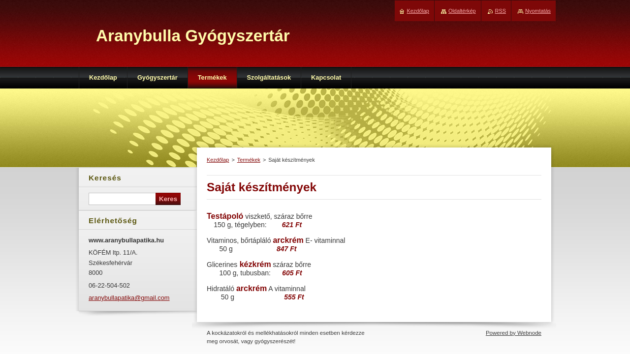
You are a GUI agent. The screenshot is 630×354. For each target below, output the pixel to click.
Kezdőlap (218, 160)
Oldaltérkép (462, 11)
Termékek (248, 160)
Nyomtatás (538, 11)
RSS (500, 11)
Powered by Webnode (513, 333)
